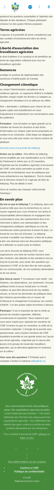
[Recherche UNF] (49, 7)
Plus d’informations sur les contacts (27, 461)
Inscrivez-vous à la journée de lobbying (20, 148)
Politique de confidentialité (29, 471)
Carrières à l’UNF (29, 468)
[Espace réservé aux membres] (39, 7)
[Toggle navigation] (4, 7)
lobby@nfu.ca (38, 361)
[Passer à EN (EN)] (30, 7)
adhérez (42, 434)
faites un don (27, 438)
